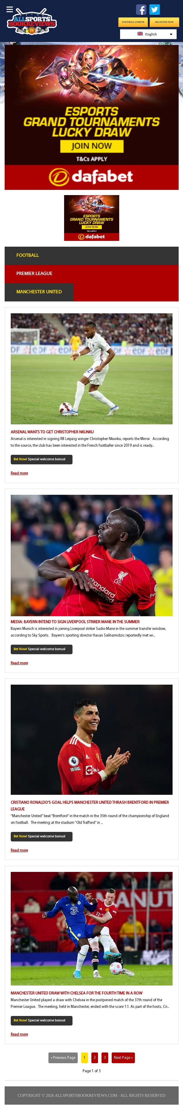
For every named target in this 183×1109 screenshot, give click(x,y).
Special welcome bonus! (39, 459)
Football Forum (133, 22)
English (154, 34)
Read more (19, 473)
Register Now (164, 22)
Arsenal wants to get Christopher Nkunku (52, 432)
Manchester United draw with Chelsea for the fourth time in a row (76, 993)
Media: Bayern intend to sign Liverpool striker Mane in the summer (75, 622)
